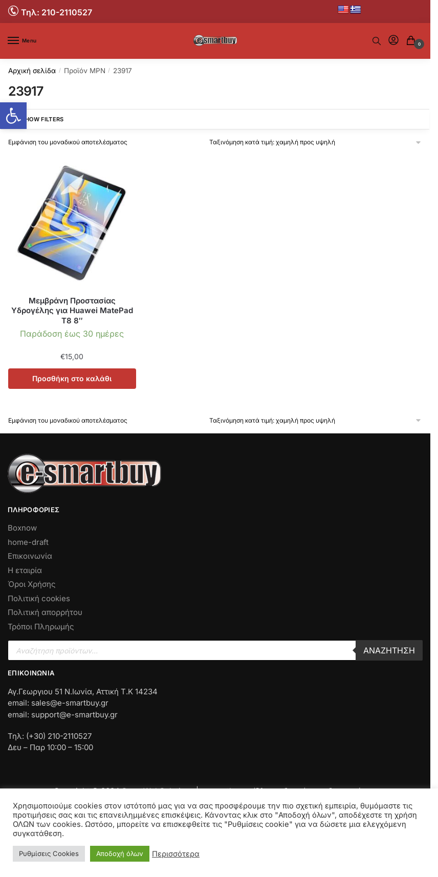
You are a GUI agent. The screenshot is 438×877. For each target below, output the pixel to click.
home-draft (28, 542)
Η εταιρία (25, 570)
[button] (13, 115)
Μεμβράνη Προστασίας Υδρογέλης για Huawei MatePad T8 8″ (72, 310)
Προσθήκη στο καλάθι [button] (72, 378)
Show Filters (35, 119)
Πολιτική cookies (39, 598)
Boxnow (22, 528)
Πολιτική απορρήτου (45, 612)
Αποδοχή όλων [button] (119, 853)
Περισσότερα (176, 854)
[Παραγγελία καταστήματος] (316, 142)
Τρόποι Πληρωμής (41, 626)
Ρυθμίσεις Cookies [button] (49, 853)
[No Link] (14, 10)
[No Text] (376, 41)
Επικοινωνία (30, 556)
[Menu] (23, 41)
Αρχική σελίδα (32, 71)
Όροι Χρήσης (32, 584)
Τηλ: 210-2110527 (56, 12)
